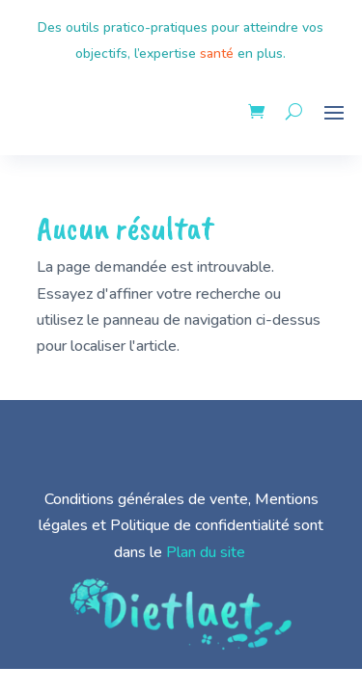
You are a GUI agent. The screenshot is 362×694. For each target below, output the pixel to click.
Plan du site (205, 552)
